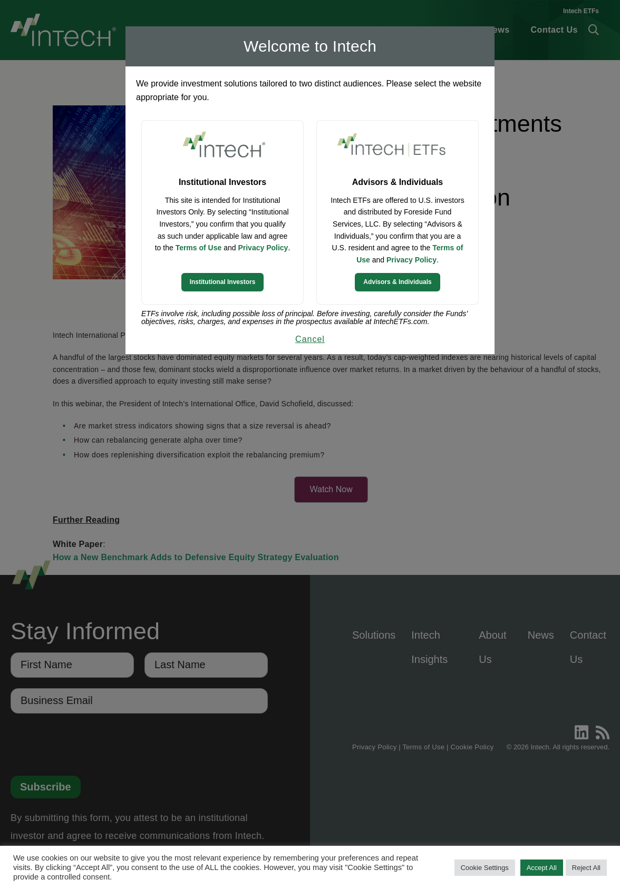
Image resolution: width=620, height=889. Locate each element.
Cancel (310, 339)
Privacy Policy (263, 247)
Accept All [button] (542, 868)
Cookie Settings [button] (485, 868)
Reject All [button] (586, 868)
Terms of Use (199, 247)
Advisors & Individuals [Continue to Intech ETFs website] (397, 282)
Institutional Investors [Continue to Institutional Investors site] (223, 282)
